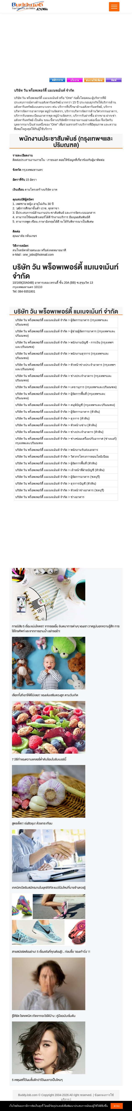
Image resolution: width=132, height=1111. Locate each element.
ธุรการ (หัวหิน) (80, 418)
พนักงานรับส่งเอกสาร (84, 449)
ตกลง (117, 1105)
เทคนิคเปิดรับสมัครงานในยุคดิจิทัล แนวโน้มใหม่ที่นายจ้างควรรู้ (48, 887)
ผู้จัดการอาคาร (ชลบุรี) (85, 476)
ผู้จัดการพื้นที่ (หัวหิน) (84, 463)
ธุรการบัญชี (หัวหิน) (83, 483)
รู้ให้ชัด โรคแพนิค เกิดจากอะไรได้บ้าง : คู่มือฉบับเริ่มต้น (43, 1015)
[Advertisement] (66, 46)
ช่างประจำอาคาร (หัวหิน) (87, 432)
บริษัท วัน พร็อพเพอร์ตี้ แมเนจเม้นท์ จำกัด (66, 311)
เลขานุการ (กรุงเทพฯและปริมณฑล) (93, 387)
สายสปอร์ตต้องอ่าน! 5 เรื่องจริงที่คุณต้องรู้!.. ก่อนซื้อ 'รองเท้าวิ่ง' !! (51, 951)
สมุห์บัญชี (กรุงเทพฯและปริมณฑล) (93, 405)
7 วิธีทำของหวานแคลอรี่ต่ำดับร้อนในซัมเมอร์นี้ (39, 759)
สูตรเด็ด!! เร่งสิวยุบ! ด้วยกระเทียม (32, 823)
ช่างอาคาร (77, 497)
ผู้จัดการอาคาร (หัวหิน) (85, 411)
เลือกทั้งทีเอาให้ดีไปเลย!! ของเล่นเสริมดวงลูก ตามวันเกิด (45, 695)
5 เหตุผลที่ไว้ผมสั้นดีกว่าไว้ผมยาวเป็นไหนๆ (37, 1079)
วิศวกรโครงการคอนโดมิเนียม (90, 456)
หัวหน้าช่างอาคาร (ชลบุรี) (87, 490)
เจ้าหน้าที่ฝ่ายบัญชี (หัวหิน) (87, 470)
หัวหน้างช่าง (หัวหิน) (84, 425)
